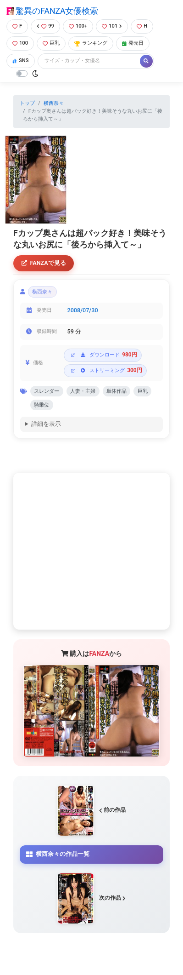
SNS (20, 60)
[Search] (89, 61)
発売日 (133, 43)
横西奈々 (54, 103)
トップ (27, 103)
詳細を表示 (46, 423)
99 (45, 26)
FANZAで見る (44, 262)
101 (112, 26)
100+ (78, 26)
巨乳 (51, 43)
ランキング (90, 43)
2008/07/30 (82, 310)
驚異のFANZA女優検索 (52, 11)
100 (20, 43)
